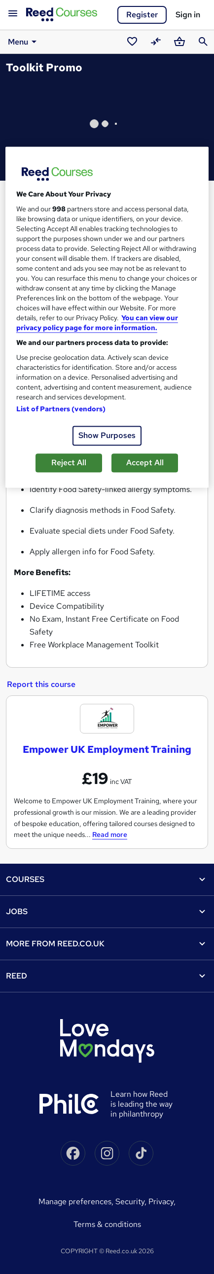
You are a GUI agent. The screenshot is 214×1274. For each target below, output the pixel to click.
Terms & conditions (107, 1224)
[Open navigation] (13, 13)
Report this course (41, 684)
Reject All (68, 463)
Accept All (145, 463)
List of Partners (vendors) (61, 409)
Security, (131, 1201)
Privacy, (162, 1201)
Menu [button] (24, 42)
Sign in (188, 14)
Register (142, 14)
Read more (109, 834)
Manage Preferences (74, 1201)
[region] (107, 317)
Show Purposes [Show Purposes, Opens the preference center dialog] (107, 436)
